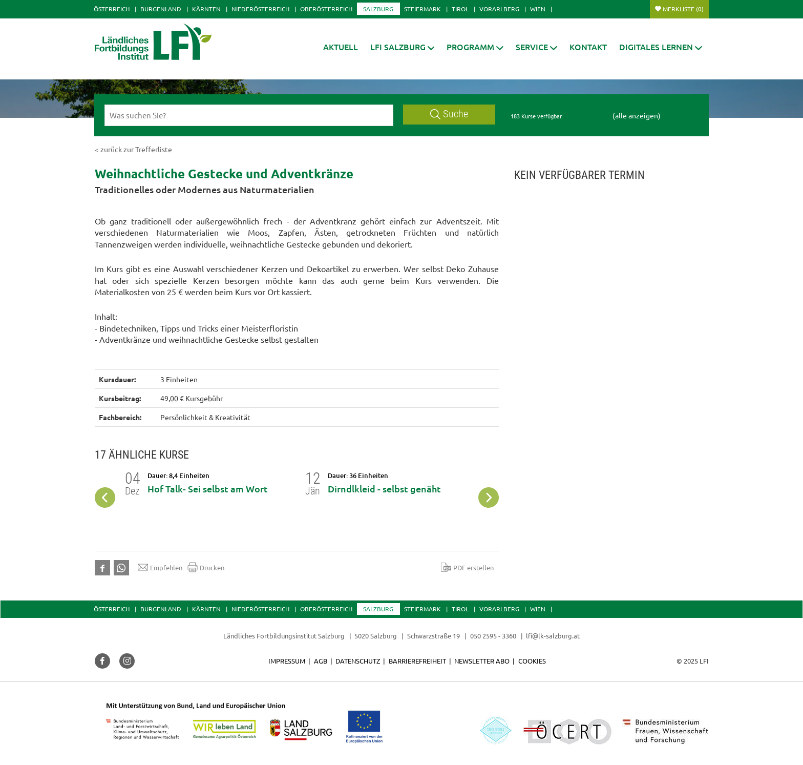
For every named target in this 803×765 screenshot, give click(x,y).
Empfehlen (160, 567)
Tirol (460, 9)
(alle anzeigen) (636, 115)
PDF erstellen (467, 567)
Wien (537, 9)
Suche (449, 114)
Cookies (532, 660)
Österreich (112, 9)
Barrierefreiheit (417, 660)
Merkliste (683, 9)
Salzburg (378, 9)
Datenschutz (357, 660)
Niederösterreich (260, 9)
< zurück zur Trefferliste (133, 149)
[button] (402, 47)
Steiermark (422, 9)
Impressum (286, 660)
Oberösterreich (326, 9)
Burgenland (160, 9)
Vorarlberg (499, 9)
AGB (320, 660)
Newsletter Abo (482, 660)
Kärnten (206, 9)
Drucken (205, 567)
